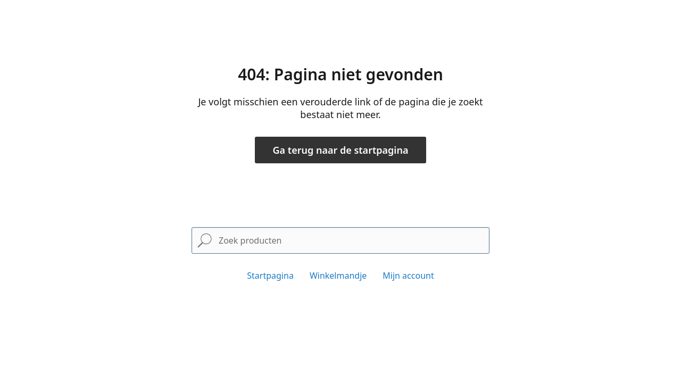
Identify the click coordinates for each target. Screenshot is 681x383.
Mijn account (408, 275)
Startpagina (270, 275)
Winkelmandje (338, 275)
